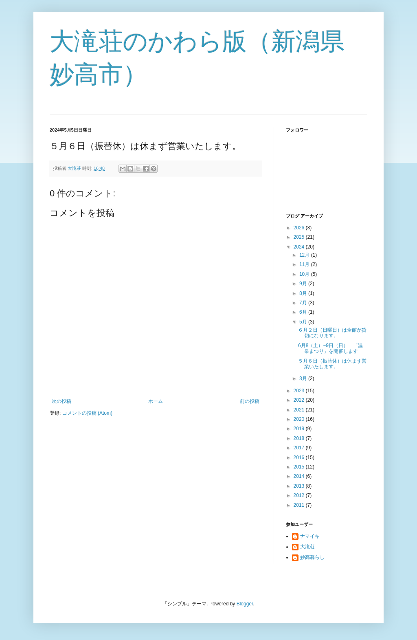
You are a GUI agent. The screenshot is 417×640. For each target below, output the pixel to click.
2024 (300, 247)
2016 (300, 457)
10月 (305, 274)
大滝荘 (307, 547)
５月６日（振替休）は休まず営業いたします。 (332, 363)
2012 (300, 495)
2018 (300, 438)
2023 (300, 391)
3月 (303, 378)
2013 (300, 486)
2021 (300, 410)
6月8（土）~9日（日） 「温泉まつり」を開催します (330, 348)
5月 (303, 322)
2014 (300, 476)
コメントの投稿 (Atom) (87, 413)
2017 (300, 448)
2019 (300, 428)
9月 (303, 283)
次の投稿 (61, 401)
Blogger (245, 604)
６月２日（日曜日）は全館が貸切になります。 (332, 333)
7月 (303, 303)
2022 (300, 400)
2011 (300, 505)
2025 (300, 237)
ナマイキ (310, 536)
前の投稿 (249, 401)
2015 (300, 467)
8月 (303, 293)
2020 (300, 419)
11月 (305, 264)
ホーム (155, 401)
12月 (305, 255)
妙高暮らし (312, 557)
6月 (303, 312)
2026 (300, 228)
